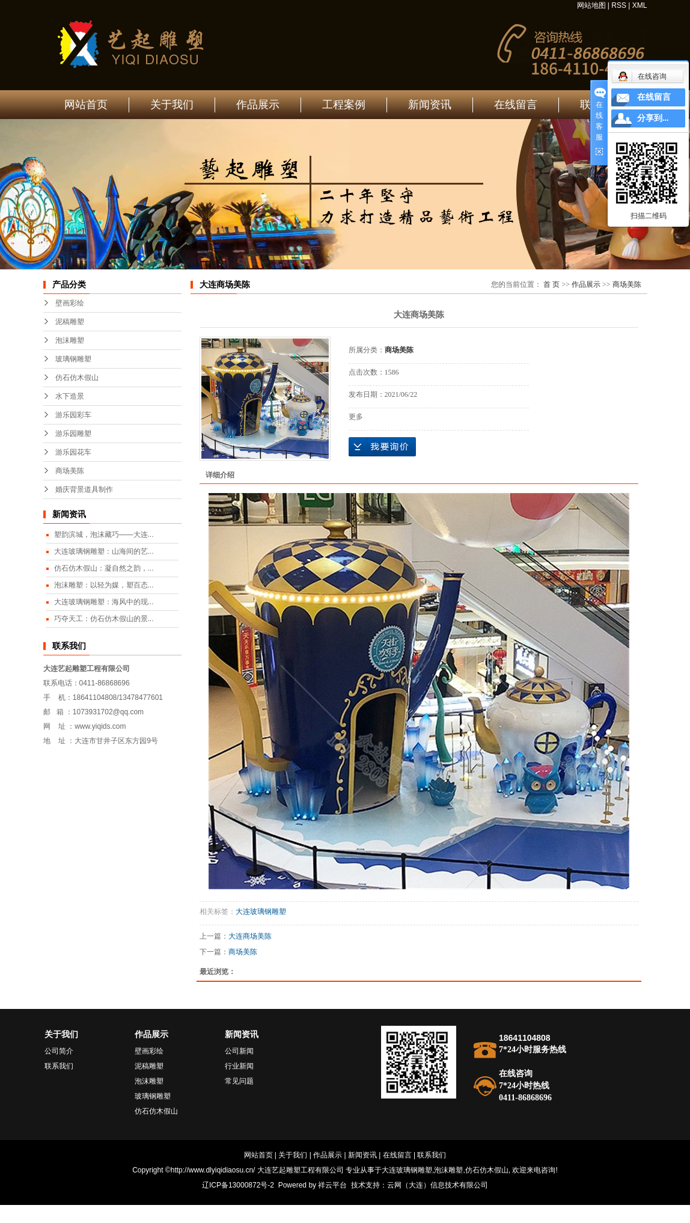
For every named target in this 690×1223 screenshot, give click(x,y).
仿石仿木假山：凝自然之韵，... (104, 568)
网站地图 (591, 5)
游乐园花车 (73, 452)
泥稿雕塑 (69, 321)
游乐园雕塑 (73, 433)
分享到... (653, 118)
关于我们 (172, 105)
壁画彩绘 (69, 303)
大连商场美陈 (250, 936)
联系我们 (58, 1066)
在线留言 (515, 105)
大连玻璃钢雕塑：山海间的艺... (104, 551)
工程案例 (343, 105)
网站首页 (86, 105)
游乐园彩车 (73, 415)
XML (639, 5)
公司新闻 (239, 1051)
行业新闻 (239, 1066)
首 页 (551, 284)
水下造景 (69, 396)
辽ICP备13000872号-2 (238, 1185)
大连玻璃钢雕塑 (261, 911)
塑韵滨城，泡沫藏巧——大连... (104, 534)
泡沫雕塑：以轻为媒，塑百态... (104, 585)
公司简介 (58, 1051)
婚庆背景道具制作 (84, 489)
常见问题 (239, 1081)
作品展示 (257, 105)
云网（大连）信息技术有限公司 (437, 1185)
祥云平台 (332, 1185)
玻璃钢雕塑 (73, 359)
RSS (618, 5)
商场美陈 (69, 471)
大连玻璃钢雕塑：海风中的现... (104, 602)
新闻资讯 (429, 105)
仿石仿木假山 (77, 377)
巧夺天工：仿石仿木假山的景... (104, 619)
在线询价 (382, 446)
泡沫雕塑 (69, 340)
